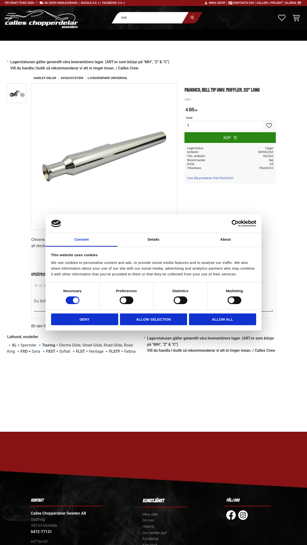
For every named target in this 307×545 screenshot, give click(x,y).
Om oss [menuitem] (148, 520)
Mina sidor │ (218, 3)
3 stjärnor (44, 285)
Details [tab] (153, 239)
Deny (85, 319)
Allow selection (153, 319)
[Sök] (192, 17)
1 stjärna (36, 285)
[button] (10, 15)
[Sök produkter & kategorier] (150, 17)
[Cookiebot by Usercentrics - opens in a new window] (235, 223)
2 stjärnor (40, 285)
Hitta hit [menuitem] (148, 527)
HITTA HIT (39, 541)
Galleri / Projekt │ (271, 3)
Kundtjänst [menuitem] (150, 539)
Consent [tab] (81, 239)
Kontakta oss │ (245, 3)
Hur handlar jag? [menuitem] (154, 533)
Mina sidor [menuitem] (150, 514)
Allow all (222, 319)
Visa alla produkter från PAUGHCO (210, 178)
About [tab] (225, 239)
